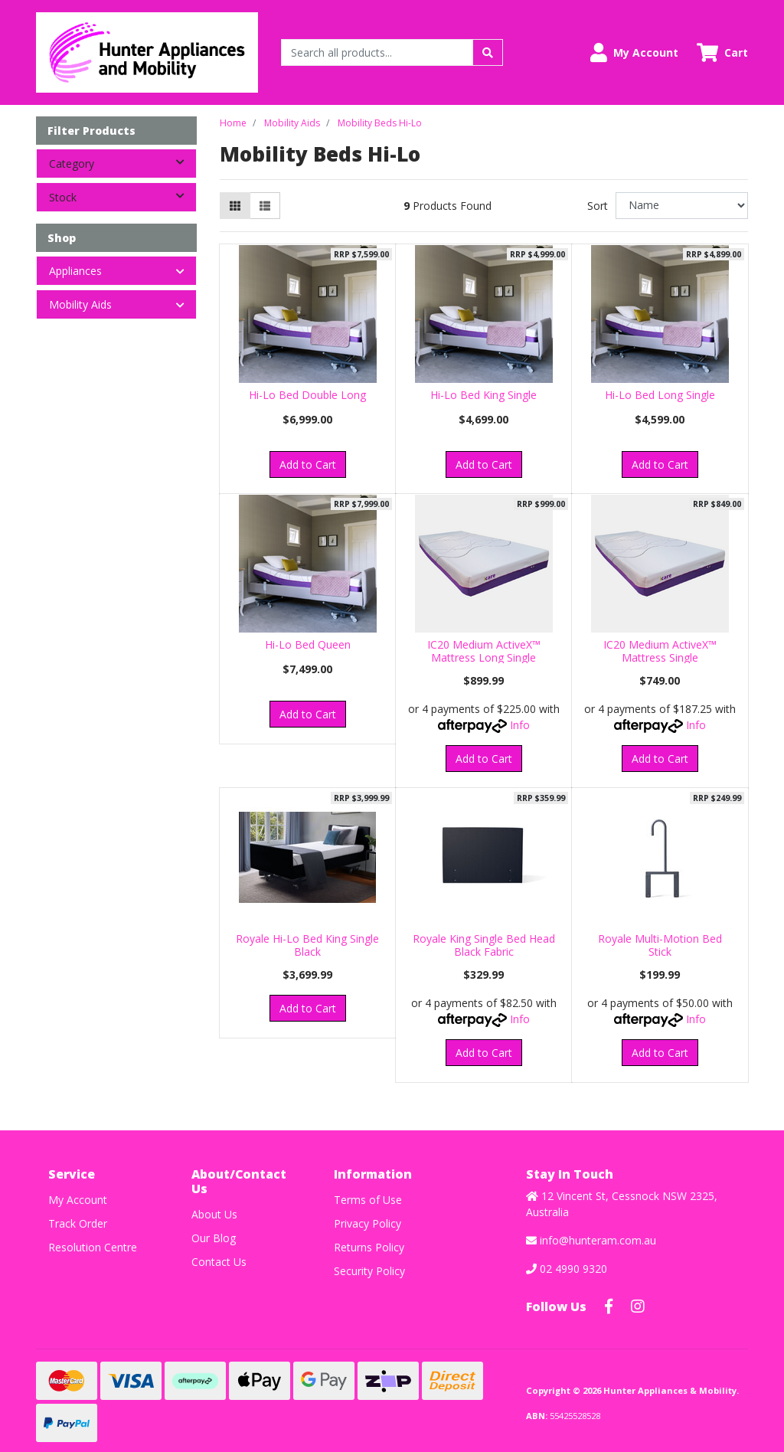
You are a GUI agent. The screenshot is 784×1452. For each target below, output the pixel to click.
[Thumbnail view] (235, 205)
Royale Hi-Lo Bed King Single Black (307, 945)
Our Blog (213, 1238)
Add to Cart (307, 464)
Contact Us (219, 1261)
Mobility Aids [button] (80, 304)
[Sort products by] (682, 205)
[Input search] (377, 52)
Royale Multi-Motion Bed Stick (660, 945)
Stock (122, 196)
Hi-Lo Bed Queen (308, 644)
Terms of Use (368, 1199)
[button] (634, 52)
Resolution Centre (92, 1247)
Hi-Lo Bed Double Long (307, 395)
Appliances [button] (75, 270)
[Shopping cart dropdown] (722, 52)
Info (520, 725)
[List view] (265, 205)
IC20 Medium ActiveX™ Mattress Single (660, 651)
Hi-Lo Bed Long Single (660, 395)
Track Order (77, 1223)
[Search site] (487, 52)
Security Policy (369, 1271)
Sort (597, 205)
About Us (214, 1214)
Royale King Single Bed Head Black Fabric (484, 945)
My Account (77, 1199)
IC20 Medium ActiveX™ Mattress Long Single (484, 651)
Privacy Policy (367, 1223)
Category (122, 162)
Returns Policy (369, 1247)
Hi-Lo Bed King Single (483, 395)
